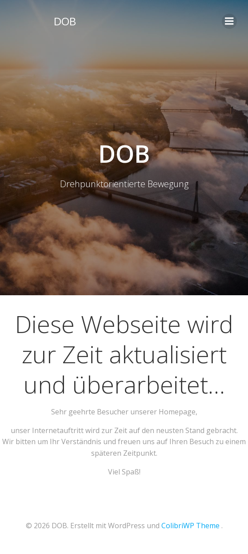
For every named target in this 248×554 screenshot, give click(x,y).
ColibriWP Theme (190, 525)
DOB (65, 21)
